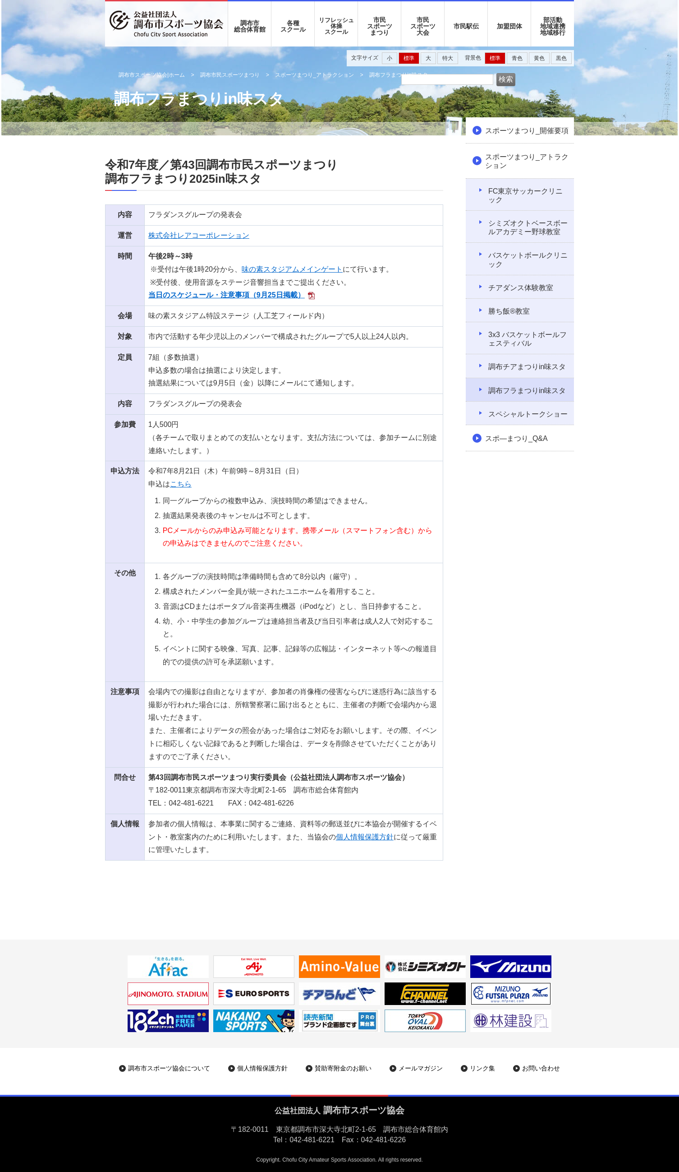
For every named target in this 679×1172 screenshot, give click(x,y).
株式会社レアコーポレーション (198, 235)
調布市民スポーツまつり (230, 75)
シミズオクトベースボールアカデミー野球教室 (528, 227)
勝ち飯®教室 (509, 311)
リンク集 (482, 1068)
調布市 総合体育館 (250, 26)
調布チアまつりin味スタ (527, 367)
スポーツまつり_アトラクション (314, 75)
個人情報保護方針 (365, 837)
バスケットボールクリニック (528, 259)
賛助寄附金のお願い (343, 1068)
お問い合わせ (541, 1068)
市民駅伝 (466, 26)
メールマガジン (421, 1068)
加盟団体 (509, 26)
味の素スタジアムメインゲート (292, 269)
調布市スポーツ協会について (169, 1068)
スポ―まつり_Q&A (516, 438)
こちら (181, 484)
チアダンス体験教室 (520, 288)
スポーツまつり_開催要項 (527, 130)
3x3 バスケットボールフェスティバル (527, 339)
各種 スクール (293, 26)
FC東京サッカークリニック (525, 195)
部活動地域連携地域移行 (552, 26)
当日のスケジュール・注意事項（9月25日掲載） (226, 295)
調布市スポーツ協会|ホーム (152, 75)
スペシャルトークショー (528, 414)
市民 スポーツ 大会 (423, 26)
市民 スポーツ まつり (379, 26)
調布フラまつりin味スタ (527, 390)
